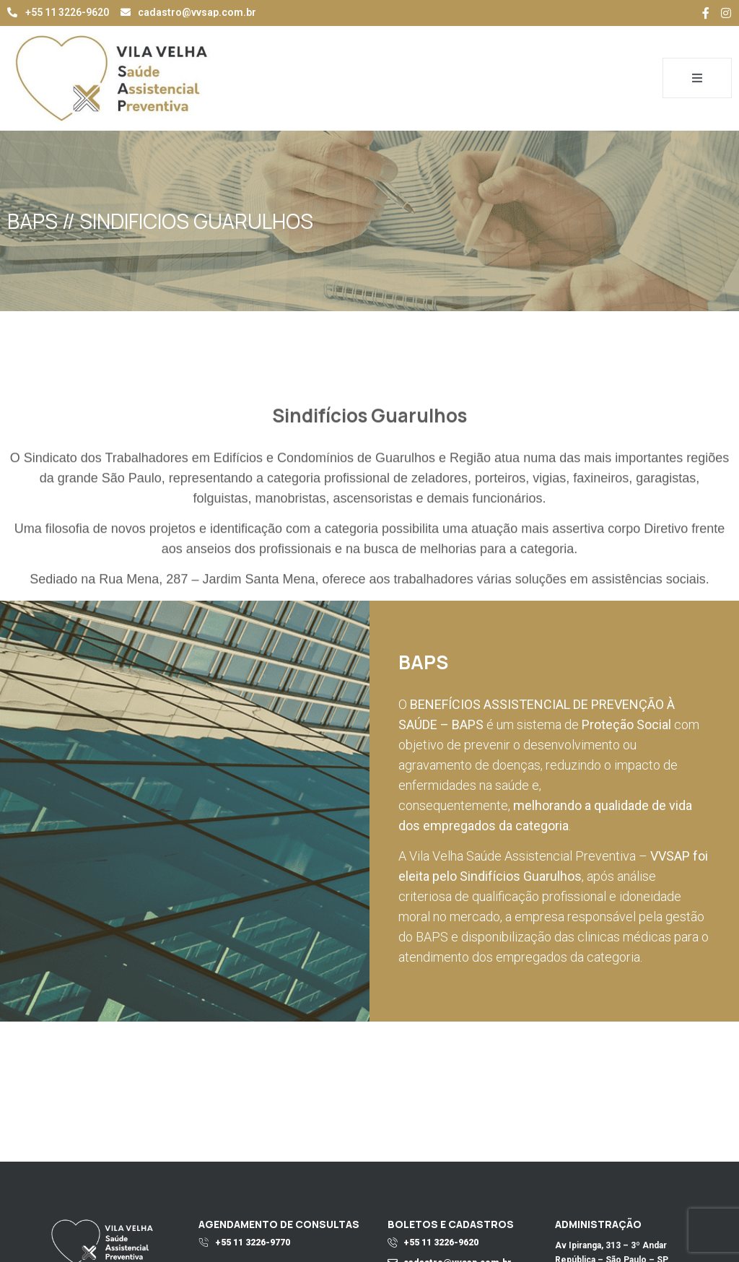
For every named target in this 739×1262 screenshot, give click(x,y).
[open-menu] (697, 78)
